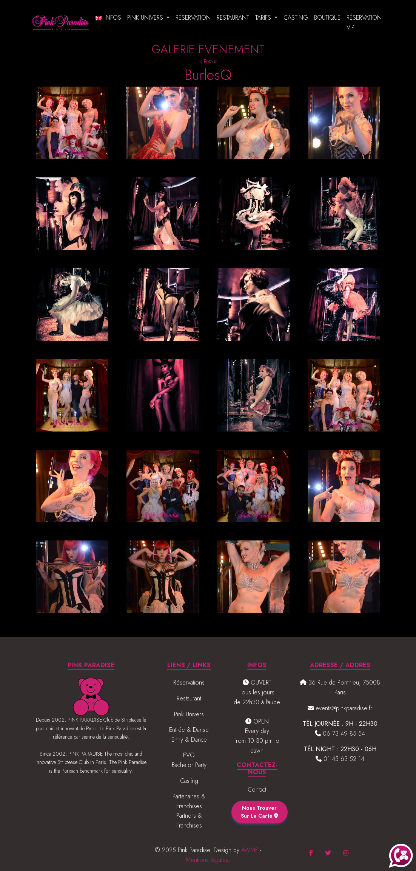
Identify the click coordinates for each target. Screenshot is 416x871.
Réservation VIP (364, 22)
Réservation (193, 17)
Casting (295, 17)
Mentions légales (207, 859)
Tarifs (264, 17)
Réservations (189, 682)
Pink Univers (146, 17)
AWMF (249, 850)
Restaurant (233, 17)
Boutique (327, 17)
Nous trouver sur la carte (259, 812)
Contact (257, 789)
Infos (113, 17)
